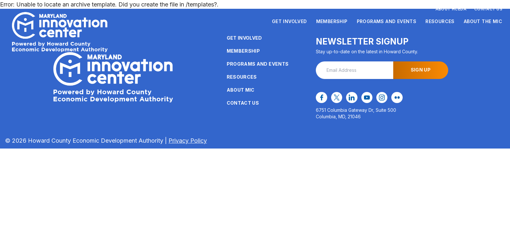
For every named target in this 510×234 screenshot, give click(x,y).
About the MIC (483, 21)
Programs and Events (387, 21)
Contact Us (488, 8)
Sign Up (421, 69)
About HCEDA (451, 8)
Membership (332, 21)
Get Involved (289, 21)
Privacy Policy (187, 140)
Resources (440, 21)
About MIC (241, 90)
